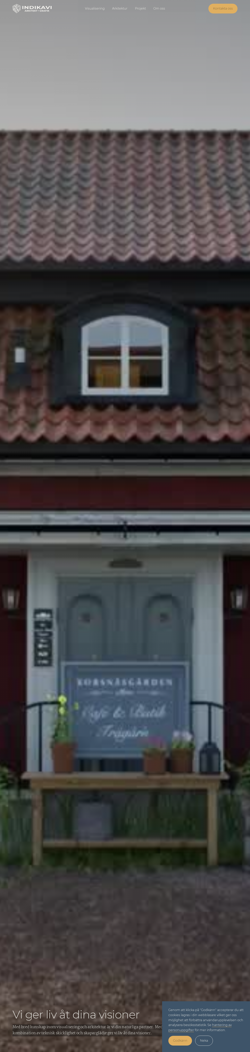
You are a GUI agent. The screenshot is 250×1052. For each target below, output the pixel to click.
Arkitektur (119, 8)
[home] (35, 8)
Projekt (140, 8)
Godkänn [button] (180, 1040)
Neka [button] (204, 1040)
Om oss (159, 8)
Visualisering (95, 8)
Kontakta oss (223, 8)
